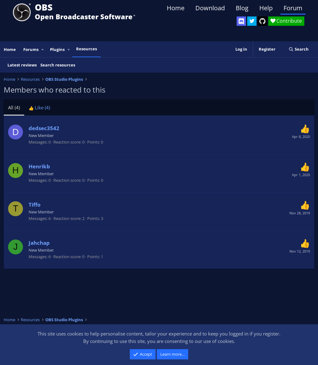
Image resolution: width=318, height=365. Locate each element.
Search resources (57, 65)
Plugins (57, 49)
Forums (31, 49)
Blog (242, 8)
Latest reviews (22, 65)
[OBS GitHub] (262, 21)
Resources (86, 49)
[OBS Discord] (241, 21)
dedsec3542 (44, 128)
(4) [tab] (14, 107)
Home (175, 8)
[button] (43, 49)
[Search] (298, 49)
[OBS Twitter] (252, 21)
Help (266, 8)
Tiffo (35, 204)
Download (210, 8)
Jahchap (39, 242)
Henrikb (39, 166)
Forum (293, 8)
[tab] (39, 107)
